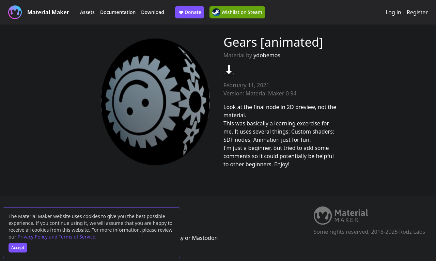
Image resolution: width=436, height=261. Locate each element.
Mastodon (205, 238)
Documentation (118, 12)
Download (152, 12)
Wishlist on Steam (237, 12)
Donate (189, 12)
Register (417, 12)
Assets (87, 12)
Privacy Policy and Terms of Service (56, 236)
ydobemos (266, 55)
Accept (18, 247)
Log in (393, 12)
